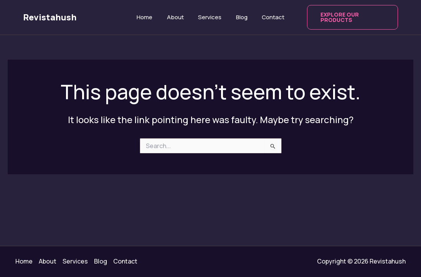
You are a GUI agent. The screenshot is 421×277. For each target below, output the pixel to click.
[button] (349, 17)
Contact (267, 17)
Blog (238, 17)
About (178, 17)
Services (209, 17)
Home (150, 17)
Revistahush (50, 17)
